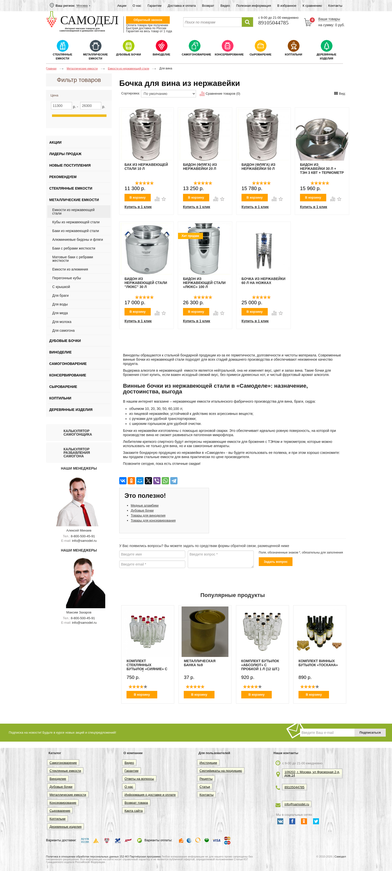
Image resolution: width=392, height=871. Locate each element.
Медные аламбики (144, 505)
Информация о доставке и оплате (150, 795)
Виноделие (161, 54)
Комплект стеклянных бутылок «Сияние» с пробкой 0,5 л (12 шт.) (147, 665)
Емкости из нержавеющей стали (73, 211)
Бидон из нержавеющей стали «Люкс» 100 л (204, 283)
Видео (225, 5)
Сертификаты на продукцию (221, 771)
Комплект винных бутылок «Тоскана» (318, 663)
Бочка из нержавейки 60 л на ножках (264, 281)
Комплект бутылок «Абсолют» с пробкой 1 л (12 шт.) (260, 665)
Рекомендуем (62, 177)
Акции (121, 5)
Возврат (208, 5)
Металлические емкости (95, 56)
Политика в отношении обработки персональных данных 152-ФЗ (87, 856)
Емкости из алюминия (70, 269)
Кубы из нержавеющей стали (76, 222)
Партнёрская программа (145, 856)
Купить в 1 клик (138, 207)
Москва (82, 5)
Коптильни (293, 54)
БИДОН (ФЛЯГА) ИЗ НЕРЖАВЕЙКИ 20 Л (200, 167)
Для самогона (63, 330)
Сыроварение (261, 54)
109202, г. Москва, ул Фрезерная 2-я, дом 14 (312, 773)
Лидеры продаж (65, 154)
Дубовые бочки (128, 54)
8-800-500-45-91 (83, 536)
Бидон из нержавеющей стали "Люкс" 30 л (145, 283)
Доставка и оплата (182, 5)
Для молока (62, 322)
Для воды (60, 304)
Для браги (60, 295)
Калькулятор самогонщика (78, 432)
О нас (137, 5)
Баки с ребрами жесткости (73, 248)
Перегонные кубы (66, 278)
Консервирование (229, 54)
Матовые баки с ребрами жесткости (72, 259)
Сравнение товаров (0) (220, 93)
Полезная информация (253, 5)
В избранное (286, 5)
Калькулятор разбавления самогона (77, 452)
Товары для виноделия (148, 515)
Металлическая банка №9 (200, 663)
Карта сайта (133, 811)
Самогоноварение (196, 54)
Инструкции (208, 763)
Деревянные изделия (326, 56)
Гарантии (155, 5)
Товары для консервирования (153, 520)
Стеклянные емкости (62, 56)
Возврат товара (136, 803)
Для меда (60, 313)
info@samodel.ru (84, 541)
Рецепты (206, 779)
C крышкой (61, 287)
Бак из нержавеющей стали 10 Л (146, 167)
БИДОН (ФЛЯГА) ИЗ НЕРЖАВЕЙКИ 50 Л (259, 167)
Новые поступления (69, 165)
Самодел (340, 856)
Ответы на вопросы (139, 779)
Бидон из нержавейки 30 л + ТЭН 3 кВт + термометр (322, 169)
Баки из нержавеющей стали (75, 231)
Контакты (335, 5)
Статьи (205, 787)
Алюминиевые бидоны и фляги (77, 240)
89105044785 (294, 787)
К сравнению (312, 5)
